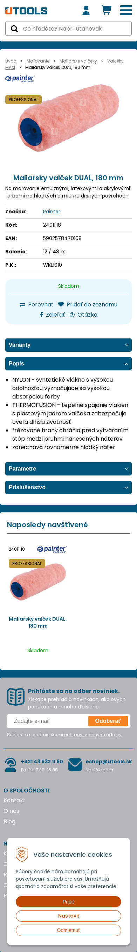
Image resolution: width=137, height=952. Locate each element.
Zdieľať (52, 315)
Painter (51, 211)
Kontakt (15, 800)
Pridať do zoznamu (87, 304)
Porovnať (36, 304)
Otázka (83, 315)
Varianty (19, 345)
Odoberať (108, 721)
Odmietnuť (68, 930)
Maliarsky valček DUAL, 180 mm (38, 622)
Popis (16, 364)
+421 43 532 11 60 (42, 761)
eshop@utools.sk (108, 761)
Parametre (22, 469)
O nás (11, 811)
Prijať (68, 902)
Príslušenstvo (27, 487)
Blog (9, 821)
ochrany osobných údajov (93, 735)
